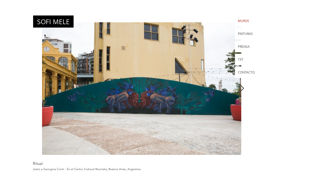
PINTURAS (245, 34)
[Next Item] (241, 88)
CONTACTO (246, 72)
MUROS (243, 21)
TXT (240, 59)
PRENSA (244, 46)
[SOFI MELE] (53, 21)
